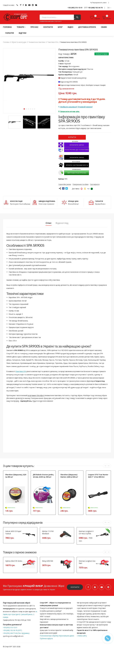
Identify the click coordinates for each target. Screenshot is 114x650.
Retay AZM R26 (47, 561)
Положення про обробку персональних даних (57, 636)
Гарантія (9, 33)
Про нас (34, 27)
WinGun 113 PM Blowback (47, 532)
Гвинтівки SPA (21, 371)
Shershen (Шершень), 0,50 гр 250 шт (15, 476)
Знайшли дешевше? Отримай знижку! (75, 107)
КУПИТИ (72, 137)
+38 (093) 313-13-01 (75, 8)
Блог (60, 27)
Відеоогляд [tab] (62, 223)
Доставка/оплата (87, 27)
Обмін (104, 27)
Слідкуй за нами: (8, 5)
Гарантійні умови (64, 184)
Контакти (48, 27)
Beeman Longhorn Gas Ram (87, 562)
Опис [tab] (49, 223)
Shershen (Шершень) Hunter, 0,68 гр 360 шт (69, 476)
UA (109, 8)
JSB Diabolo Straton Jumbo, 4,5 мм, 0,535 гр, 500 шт (43, 476)
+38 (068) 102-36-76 (95, 8)
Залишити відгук (102, 54)
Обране (95, 17)
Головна (7, 27)
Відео (70, 27)
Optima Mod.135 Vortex (13, 561)
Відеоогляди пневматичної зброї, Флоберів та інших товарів (81, 85)
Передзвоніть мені (98, 2)
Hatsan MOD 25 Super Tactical (13, 532)
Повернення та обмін (80, 184)
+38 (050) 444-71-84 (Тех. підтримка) (16, 633)
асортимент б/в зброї (36, 395)
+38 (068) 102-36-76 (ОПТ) (12, 630)
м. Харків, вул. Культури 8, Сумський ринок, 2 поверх (20, 614)
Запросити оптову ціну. (69, 111)
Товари (21, 27)
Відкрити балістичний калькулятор (72, 78)
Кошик (106, 17)
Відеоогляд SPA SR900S (68, 82)
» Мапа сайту (82, 636)
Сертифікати (94, 184)
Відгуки (22, 33)
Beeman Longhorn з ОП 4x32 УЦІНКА (86, 532)
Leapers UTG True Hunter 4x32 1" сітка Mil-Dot (98, 476)
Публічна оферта (46, 638)
